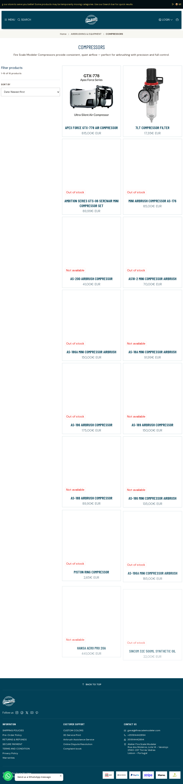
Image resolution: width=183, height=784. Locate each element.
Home (63, 34)
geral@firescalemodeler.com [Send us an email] (142, 730)
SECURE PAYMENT (12, 744)
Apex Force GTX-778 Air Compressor (91, 127)
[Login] (166, 19)
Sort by (5, 84)
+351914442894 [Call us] (135, 735)
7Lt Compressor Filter (152, 127)
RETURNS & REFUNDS (15, 739)
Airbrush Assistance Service (78, 739)
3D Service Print (72, 735)
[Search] (24, 19)
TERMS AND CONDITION (16, 748)
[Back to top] (91, 684)
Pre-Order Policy (12, 735)
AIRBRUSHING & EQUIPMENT (86, 34)
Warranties (9, 757)
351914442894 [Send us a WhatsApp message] (134, 739)
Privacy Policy (10, 753)
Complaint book (72, 748)
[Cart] (177, 19)
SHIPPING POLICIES (13, 730)
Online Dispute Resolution (77, 744)
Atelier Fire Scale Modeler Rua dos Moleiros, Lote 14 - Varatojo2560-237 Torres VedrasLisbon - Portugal (146, 749)
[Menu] (9, 19)
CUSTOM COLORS (73, 730)
